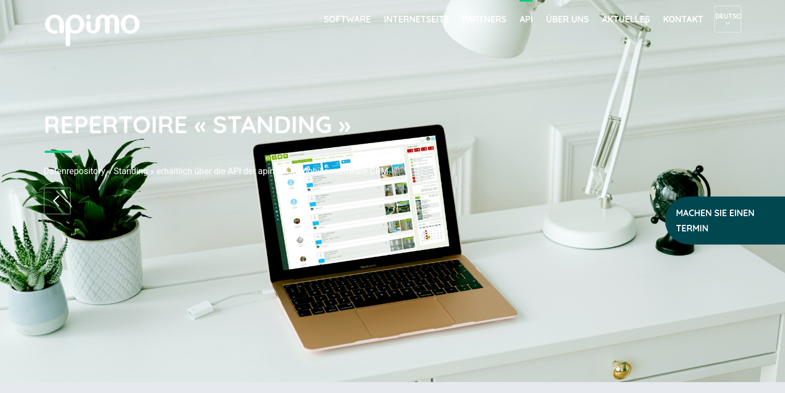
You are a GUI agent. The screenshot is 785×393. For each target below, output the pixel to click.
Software (347, 19)
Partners (484, 19)
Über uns (567, 19)
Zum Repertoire (57, 200)
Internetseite (416, 19)
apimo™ (98, 29)
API (526, 19)
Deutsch (727, 16)
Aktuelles (626, 19)
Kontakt (683, 19)
